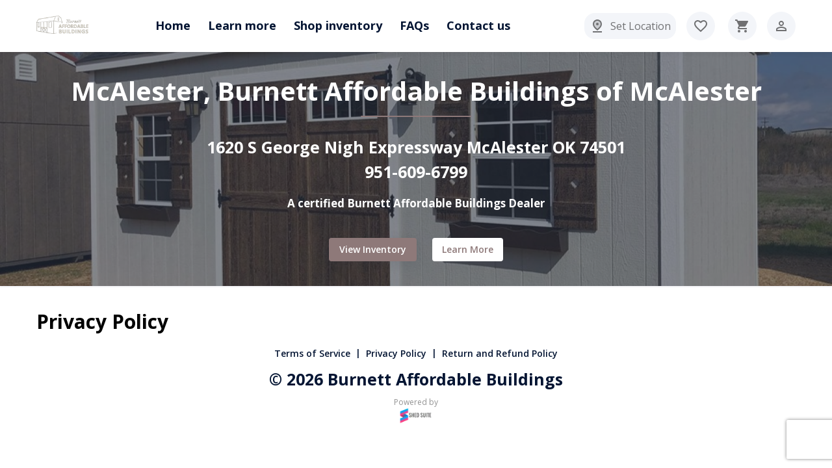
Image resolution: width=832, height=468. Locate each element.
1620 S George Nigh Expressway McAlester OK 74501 (416, 147)
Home (172, 25)
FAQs (414, 25)
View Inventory (373, 250)
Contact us (478, 25)
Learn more (242, 25)
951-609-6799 (416, 172)
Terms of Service (312, 353)
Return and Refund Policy (500, 353)
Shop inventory (338, 25)
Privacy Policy (396, 353)
